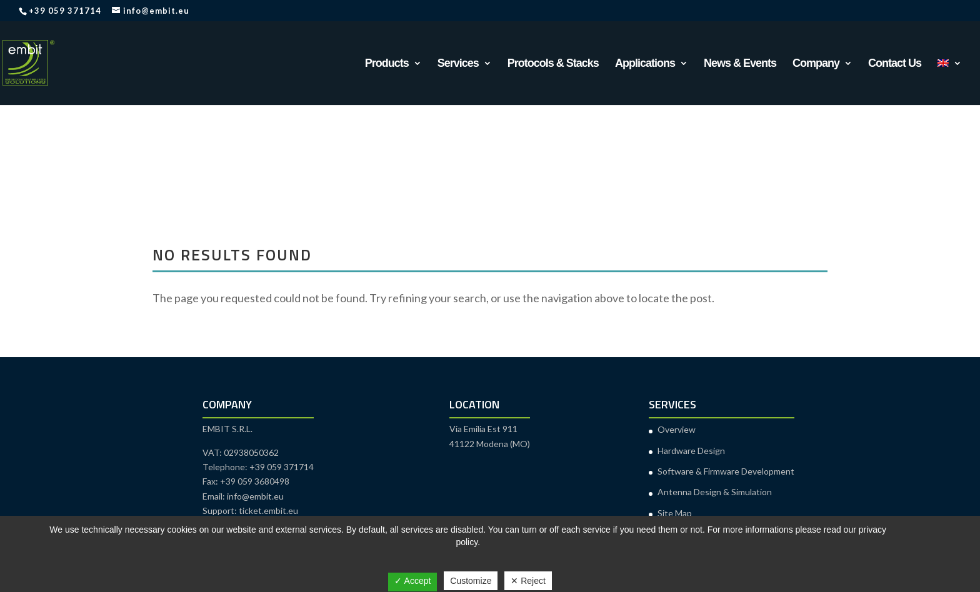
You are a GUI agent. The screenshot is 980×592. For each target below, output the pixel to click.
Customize (470, 581)
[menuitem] (949, 82)
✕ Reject (528, 581)
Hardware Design (691, 450)
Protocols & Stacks (553, 64)
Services (458, 64)
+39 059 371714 (65, 11)
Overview (677, 429)
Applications (645, 64)
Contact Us (894, 64)
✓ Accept (412, 581)
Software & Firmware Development (726, 471)
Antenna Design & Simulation (715, 491)
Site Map (675, 513)
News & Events (740, 64)
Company (815, 64)
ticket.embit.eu (268, 510)
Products (387, 64)
